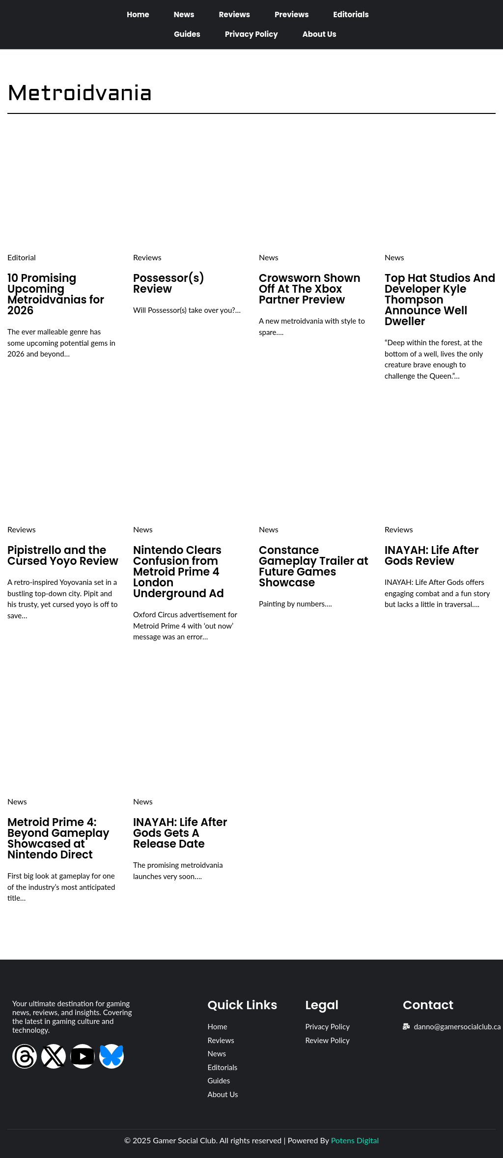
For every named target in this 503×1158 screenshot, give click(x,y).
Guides (187, 34)
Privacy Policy (251, 34)
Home (138, 14)
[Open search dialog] (483, 24)
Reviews (234, 14)
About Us (319, 34)
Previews (291, 14)
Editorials (351, 14)
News (184, 14)
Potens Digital (355, 1140)
